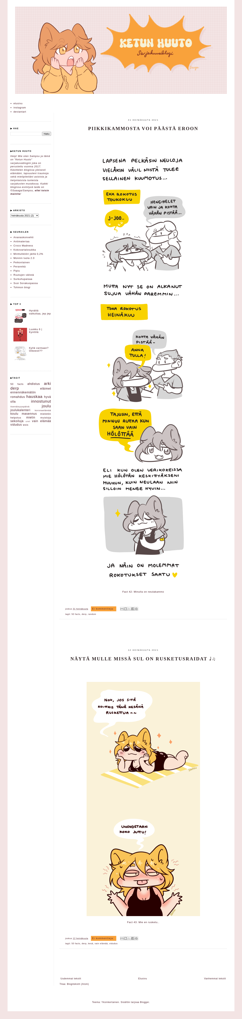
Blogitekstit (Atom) (78, 984)
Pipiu (16, 270)
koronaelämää (43, 410)
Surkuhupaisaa (22, 279)
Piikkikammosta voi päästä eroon (143, 128)
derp (84, 614)
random (92, 614)
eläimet (45, 388)
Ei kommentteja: (103, 609)
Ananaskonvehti (23, 237)
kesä (90, 943)
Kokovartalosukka (24, 249)
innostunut (41, 401)
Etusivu (142, 978)
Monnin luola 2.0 (23, 258)
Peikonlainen (21, 262)
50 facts (75, 614)
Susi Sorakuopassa (25, 283)
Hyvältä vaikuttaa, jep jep (40, 312)
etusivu (17, 103)
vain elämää (101, 943)
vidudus (113, 943)
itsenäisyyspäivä (19, 406)
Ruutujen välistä (23, 274)
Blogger (144, 1002)
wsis (25, 424)
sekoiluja (17, 421)
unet (28, 421)
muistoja (45, 417)
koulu (14, 413)
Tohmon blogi (21, 287)
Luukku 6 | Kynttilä (35, 331)
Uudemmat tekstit (70, 978)
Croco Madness (23, 245)
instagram (19, 107)
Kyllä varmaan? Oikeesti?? (39, 349)
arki (47, 383)
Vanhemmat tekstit (215, 978)
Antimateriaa (21, 241)
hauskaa (34, 396)
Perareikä (19, 266)
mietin (30, 417)
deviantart (19, 111)
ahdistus (33, 383)
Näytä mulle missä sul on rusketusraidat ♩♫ (143, 658)
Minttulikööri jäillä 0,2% (28, 253)
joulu (46, 406)
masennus (29, 413)
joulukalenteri (20, 410)
